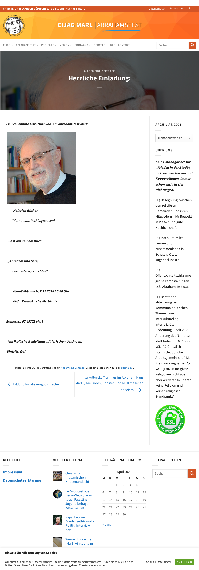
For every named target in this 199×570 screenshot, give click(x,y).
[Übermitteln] (192, 45)
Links (191, 9)
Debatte (99, 45)
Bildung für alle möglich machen (33, 384)
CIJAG (8, 45)
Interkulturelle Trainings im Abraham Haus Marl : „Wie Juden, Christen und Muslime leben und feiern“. (109, 383)
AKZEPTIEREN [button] (184, 562)
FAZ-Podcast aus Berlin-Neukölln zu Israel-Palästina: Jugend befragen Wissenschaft (78, 499)
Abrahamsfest (27, 45)
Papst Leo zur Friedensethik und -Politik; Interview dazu (79, 523)
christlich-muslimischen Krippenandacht (77, 477)
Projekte (49, 45)
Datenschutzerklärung (22, 480)
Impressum (177, 9)
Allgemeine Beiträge (99, 71)
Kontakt (124, 45)
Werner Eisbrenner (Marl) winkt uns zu (79, 541)
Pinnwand (83, 45)
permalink (127, 368)
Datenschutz (157, 9)
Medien (66, 45)
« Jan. (106, 524)
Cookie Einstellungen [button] (159, 562)
